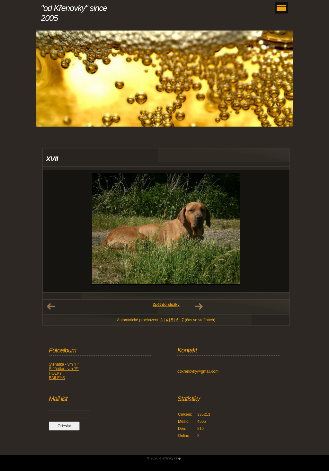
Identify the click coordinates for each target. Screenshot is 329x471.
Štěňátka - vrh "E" (64, 369)
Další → (198, 306)
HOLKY (55, 373)
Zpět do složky (166, 304)
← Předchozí (51, 306)
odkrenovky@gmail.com (197, 371)
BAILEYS (57, 378)
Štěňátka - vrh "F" (64, 364)
